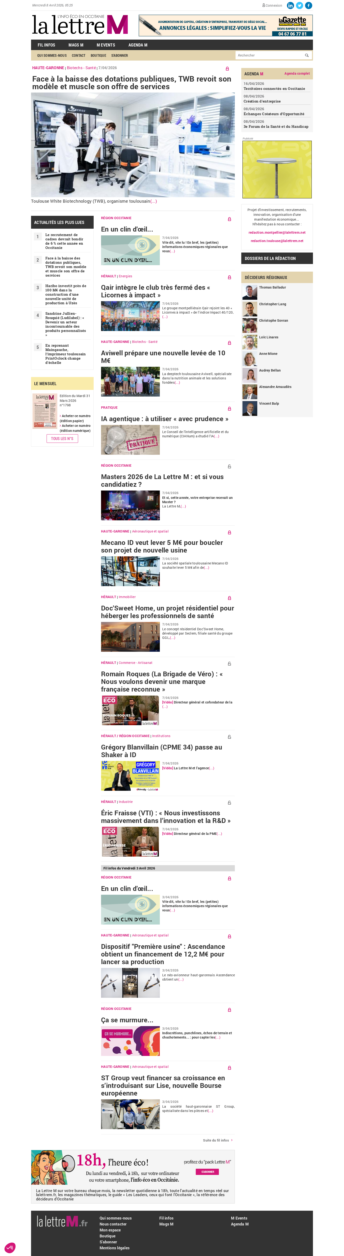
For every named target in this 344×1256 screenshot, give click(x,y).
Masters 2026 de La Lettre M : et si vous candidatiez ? (162, 480)
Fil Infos (46, 45)
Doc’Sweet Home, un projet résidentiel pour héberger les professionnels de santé (167, 612)
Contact (79, 55)
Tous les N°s (62, 438)
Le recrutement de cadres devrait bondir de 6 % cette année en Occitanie (64, 241)
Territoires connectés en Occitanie (274, 88)
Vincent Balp (269, 403)
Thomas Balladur (272, 287)
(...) (153, 201)
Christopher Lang (272, 304)
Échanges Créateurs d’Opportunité (274, 114)
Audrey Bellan (270, 370)
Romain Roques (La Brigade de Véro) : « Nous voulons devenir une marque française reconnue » (162, 681)
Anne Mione (268, 353)
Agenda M (138, 45)
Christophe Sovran (273, 320)
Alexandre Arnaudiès (275, 386)
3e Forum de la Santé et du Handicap (276, 126)
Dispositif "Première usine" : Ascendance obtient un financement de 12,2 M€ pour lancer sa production (163, 954)
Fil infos (166, 1217)
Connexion (274, 5)
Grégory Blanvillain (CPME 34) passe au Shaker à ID (161, 751)
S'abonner (119, 55)
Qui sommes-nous (52, 55)
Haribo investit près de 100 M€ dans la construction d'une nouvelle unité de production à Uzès (65, 294)
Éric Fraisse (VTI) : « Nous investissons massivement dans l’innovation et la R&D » (166, 816)
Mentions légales (114, 1247)
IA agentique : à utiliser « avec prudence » (165, 419)
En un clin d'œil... (127, 229)
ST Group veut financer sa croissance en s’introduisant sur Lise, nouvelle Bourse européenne (163, 1085)
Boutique (98, 55)
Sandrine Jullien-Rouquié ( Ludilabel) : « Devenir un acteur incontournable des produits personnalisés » (65, 324)
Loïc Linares (268, 337)
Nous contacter (113, 1223)
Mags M (76, 45)
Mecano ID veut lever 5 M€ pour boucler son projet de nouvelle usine (162, 546)
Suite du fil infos (216, 1140)
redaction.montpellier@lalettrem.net (277, 232)
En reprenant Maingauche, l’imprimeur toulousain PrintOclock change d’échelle (65, 354)
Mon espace (110, 1229)
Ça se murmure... (127, 1020)
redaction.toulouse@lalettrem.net (277, 240)
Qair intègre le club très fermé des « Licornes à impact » (155, 291)
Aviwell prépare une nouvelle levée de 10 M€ (163, 356)
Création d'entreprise (262, 101)
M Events (106, 45)
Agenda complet (297, 74)
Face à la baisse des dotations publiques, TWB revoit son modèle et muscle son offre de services (131, 82)
